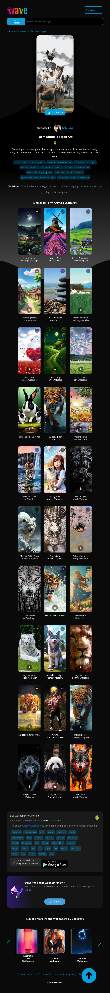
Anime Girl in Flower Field (81, 617)
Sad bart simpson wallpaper (77, 167)
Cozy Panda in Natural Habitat (55, 795)
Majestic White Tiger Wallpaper (29, 676)
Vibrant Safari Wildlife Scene (80, 438)
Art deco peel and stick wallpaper (29, 162)
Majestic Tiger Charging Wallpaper (81, 736)
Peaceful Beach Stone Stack (55, 319)
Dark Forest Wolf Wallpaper (29, 617)
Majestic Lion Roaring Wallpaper (80, 676)
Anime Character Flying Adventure (80, 557)
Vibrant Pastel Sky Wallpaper (80, 378)
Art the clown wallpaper (85, 162)
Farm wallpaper (38, 31)
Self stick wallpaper (29, 167)
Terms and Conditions (50, 974)
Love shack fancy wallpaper (39, 172)
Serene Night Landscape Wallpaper (29, 259)
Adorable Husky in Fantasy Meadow (55, 676)
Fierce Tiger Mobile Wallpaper (81, 497)
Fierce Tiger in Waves (55, 615)
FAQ (81, 974)
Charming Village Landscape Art (29, 319)
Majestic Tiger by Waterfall (29, 497)
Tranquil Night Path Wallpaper (55, 378)
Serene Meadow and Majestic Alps (80, 319)
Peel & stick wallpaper (51, 167)
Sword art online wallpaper (59, 162)
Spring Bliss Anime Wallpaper (55, 497)
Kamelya (63, 127)
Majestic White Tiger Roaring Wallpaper (29, 557)
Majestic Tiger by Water (29, 734)
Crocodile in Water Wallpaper (55, 557)
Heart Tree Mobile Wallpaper (29, 378)
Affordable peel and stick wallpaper (73, 177)
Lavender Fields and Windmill (55, 259)
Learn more (55, 901)
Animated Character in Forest (55, 736)
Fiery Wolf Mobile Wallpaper (81, 795)
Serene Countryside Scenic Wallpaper (81, 259)
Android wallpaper (32, 825)
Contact (21, 974)
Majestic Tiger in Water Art (55, 438)
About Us (32, 974)
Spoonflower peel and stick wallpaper (38, 177)
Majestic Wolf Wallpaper (29, 795)
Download (55, 113)
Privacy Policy (70, 974)
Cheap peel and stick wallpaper (69, 172)
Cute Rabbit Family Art (29, 436)
